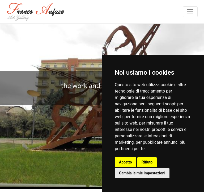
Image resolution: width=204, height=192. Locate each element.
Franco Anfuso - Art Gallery (35, 11)
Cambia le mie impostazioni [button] (142, 173)
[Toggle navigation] (190, 11)
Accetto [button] (125, 162)
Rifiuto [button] (147, 162)
